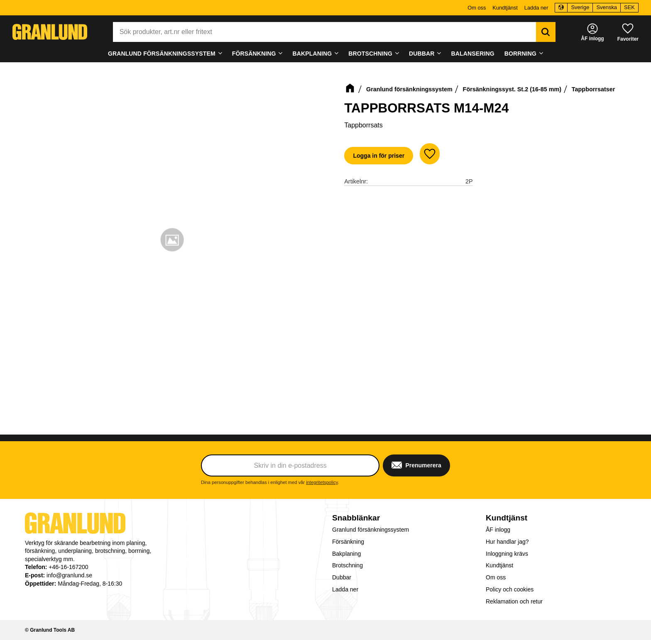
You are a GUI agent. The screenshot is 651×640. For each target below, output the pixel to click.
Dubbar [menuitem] (422, 53)
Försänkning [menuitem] (254, 53)
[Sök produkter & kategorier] (324, 32)
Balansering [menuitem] (472, 53)
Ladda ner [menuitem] (536, 8)
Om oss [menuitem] (476, 8)
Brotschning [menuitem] (370, 53)
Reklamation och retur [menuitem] (514, 601)
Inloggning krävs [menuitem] (507, 553)
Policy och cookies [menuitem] (510, 589)
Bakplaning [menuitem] (312, 53)
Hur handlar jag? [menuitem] (507, 541)
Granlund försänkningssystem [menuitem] (161, 53)
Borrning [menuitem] (520, 53)
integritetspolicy (322, 482)
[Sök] (546, 32)
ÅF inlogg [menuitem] (498, 529)
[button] (628, 32)
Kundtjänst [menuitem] (504, 8)
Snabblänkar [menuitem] (356, 517)
